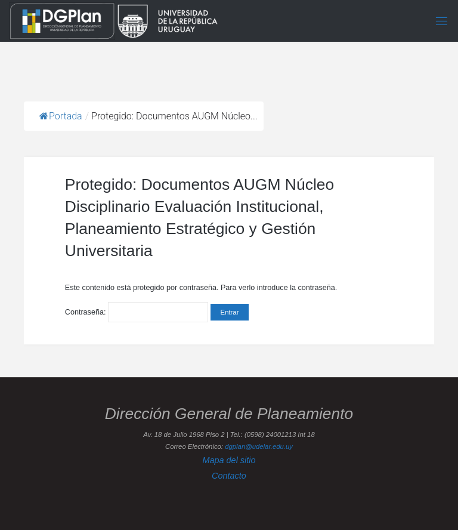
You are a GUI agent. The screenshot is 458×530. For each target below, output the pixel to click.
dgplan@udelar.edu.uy (259, 446)
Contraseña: (136, 312)
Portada (60, 116)
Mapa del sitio (228, 460)
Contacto (229, 475)
